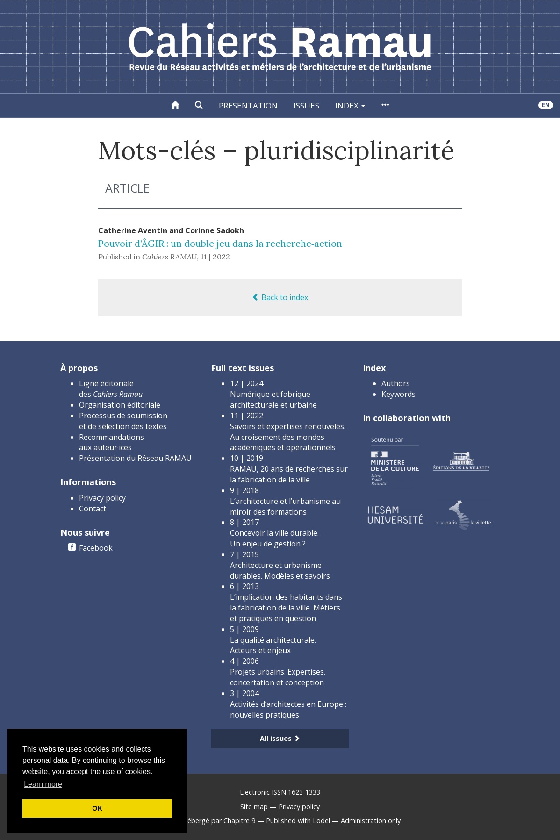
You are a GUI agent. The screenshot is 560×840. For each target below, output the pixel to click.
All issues (280, 738)
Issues (306, 105)
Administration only (371, 820)
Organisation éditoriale (119, 405)
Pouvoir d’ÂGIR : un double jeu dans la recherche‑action (220, 243)
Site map (254, 806)
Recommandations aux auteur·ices (111, 442)
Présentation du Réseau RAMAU (135, 458)
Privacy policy (102, 498)
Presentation (248, 105)
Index (350, 105)
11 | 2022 (215, 256)
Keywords (398, 394)
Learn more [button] (43, 784)
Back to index (280, 297)
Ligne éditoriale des (111, 388)
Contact (92, 508)
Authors (395, 383)
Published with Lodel (298, 820)
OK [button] (97, 808)
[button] (199, 105)
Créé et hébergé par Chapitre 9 (207, 820)
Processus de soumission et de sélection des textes (123, 420)
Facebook (96, 548)
